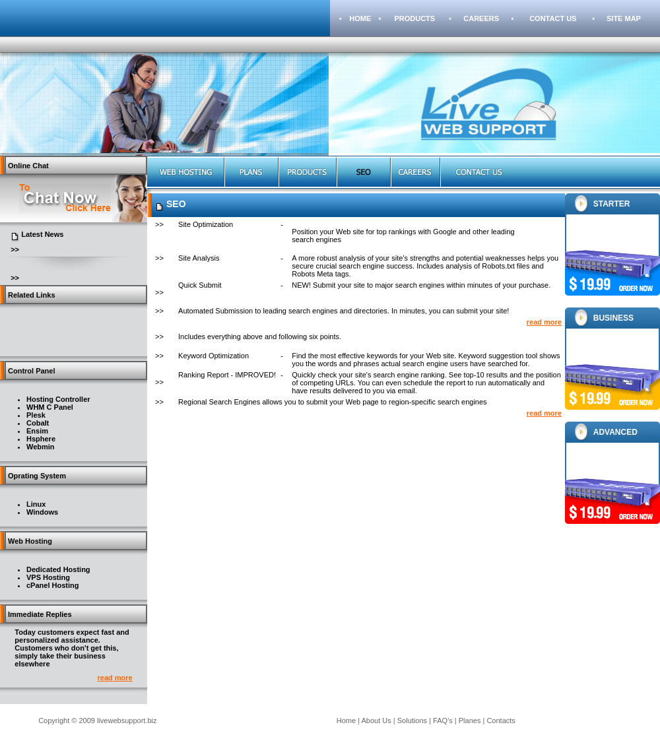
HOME (360, 18)
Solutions (412, 720)
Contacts (500, 720)
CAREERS (481, 18)
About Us (376, 720)
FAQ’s (443, 720)
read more (115, 678)
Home (346, 720)
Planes (470, 720)
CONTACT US (552, 18)
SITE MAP (624, 18)
